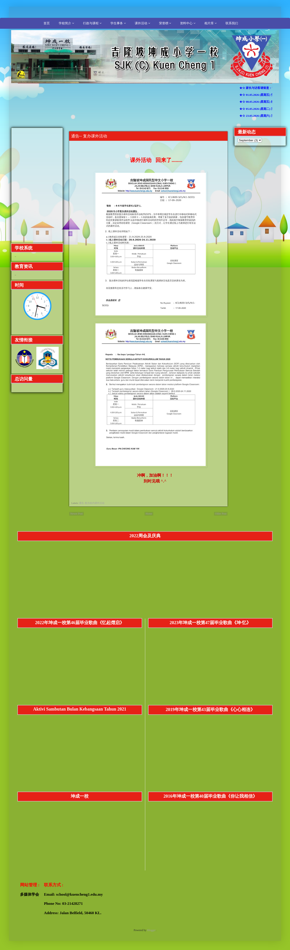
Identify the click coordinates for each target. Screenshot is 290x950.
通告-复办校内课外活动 (91, 503)
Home (149, 513)
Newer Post (76, 513)
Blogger (151, 930)
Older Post (220, 513)
